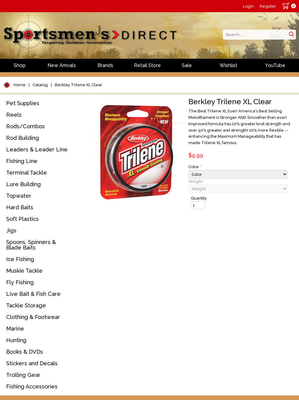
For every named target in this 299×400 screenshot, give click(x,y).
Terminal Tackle (26, 172)
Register (268, 6)
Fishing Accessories (32, 386)
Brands (105, 65)
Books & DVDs (24, 352)
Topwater (18, 196)
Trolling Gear (23, 375)
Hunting (16, 340)
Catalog (40, 85)
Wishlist (228, 65)
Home (20, 85)
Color (194, 167)
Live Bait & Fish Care (33, 294)
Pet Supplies (22, 103)
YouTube (275, 65)
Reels (14, 115)
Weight (196, 181)
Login (248, 6)
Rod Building (22, 138)
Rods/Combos (25, 126)
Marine (15, 328)
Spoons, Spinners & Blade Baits (31, 245)
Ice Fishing (20, 259)
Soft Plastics (22, 219)
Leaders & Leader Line (37, 149)
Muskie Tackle (24, 270)
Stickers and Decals (32, 363)
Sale (187, 65)
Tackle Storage (26, 305)
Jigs (11, 230)
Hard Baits (19, 207)
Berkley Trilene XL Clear (78, 85)
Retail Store (147, 65)
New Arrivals (61, 65)
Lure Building (23, 184)
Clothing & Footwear (33, 317)
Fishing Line (21, 161)
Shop (20, 65)
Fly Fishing (20, 282)
